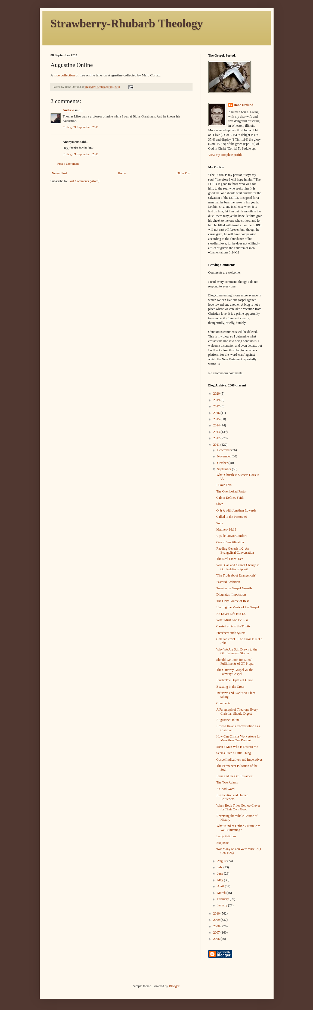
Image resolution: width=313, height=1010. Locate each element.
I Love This (223, 485)
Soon (219, 523)
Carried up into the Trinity (233, 626)
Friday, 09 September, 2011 (81, 127)
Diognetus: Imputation (231, 594)
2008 (217, 926)
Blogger (174, 986)
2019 (217, 400)
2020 (217, 393)
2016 (217, 413)
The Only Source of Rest (232, 601)
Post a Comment (68, 164)
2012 (217, 438)
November (224, 456)
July (220, 867)
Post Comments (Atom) (84, 181)
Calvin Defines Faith (229, 498)
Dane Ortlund (243, 105)
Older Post (184, 173)
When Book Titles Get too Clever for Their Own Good (238, 807)
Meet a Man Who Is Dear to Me (237, 747)
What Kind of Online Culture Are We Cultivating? (238, 828)
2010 (217, 913)
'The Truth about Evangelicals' (236, 575)
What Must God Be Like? (233, 620)
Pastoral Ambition (228, 582)
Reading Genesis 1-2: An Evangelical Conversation (235, 550)
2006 (217, 939)
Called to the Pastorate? (231, 517)
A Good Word (225, 789)
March (221, 893)
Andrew (68, 110)
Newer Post (59, 173)
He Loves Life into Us (230, 614)
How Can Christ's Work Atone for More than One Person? (238, 738)
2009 (217, 920)
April (221, 886)
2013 (217, 432)
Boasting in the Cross (230, 687)
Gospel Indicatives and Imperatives (239, 759)
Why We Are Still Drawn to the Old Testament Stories (236, 651)
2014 (217, 425)
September (224, 469)
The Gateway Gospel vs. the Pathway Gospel (234, 672)
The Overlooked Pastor (231, 491)
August (222, 861)
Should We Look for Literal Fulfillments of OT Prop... (235, 661)
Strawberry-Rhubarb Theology (127, 23)
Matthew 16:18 (226, 529)
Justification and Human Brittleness (232, 797)
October (222, 463)
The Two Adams (227, 782)
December (224, 450)
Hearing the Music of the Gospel (237, 607)
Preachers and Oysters (230, 633)
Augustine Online (227, 720)
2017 (217, 406)
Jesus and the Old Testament (234, 776)
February (223, 899)
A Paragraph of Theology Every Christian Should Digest (237, 711)
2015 (217, 419)
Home (122, 173)
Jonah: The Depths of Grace (234, 680)
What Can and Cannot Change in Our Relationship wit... (237, 567)
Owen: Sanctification (230, 542)
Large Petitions (226, 836)
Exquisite (222, 843)
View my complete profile (225, 155)
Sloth (219, 504)
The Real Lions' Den (229, 559)
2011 (217, 445)
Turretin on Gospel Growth (234, 588)
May (220, 880)
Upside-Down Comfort (231, 536)
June (220, 873)
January (222, 905)
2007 (217, 932)
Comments (223, 703)
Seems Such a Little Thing (233, 753)
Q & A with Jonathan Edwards (236, 510)
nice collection (64, 75)
